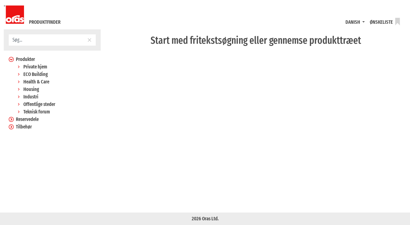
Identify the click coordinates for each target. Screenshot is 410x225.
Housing (27, 89)
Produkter (22, 59)
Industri (27, 97)
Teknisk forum (33, 112)
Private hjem (31, 67)
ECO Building (32, 74)
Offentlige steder (35, 104)
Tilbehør (20, 127)
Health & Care (32, 82)
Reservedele (24, 119)
